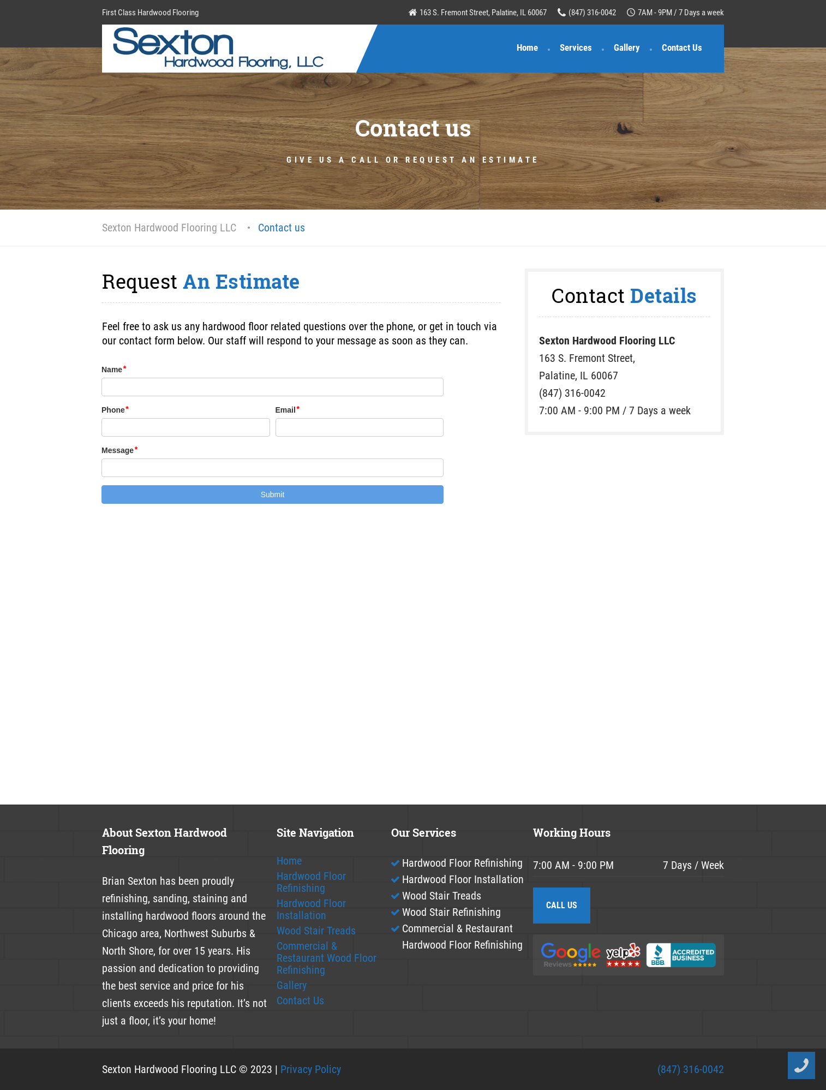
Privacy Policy (310, 1069)
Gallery (627, 47)
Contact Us (682, 47)
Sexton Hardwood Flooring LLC (169, 227)
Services (576, 47)
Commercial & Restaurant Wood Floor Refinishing (326, 958)
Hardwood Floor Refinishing (311, 882)
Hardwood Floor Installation (311, 909)
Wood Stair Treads (316, 931)
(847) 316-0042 (592, 12)
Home (527, 47)
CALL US (561, 905)
